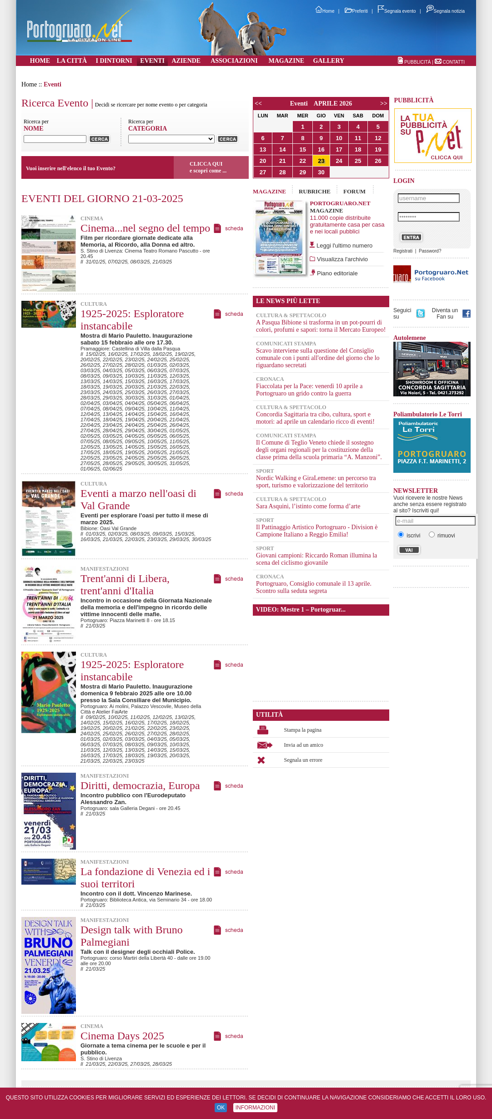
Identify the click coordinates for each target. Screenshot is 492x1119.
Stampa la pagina (303, 730)
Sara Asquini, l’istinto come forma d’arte (308, 506)
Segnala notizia (445, 11)
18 (358, 149)
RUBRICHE (315, 191)
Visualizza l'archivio (341, 259)
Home (325, 11)
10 (339, 138)
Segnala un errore (303, 760)
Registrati (402, 250)
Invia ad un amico (303, 745)
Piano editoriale (336, 273)
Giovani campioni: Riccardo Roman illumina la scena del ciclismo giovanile (316, 559)
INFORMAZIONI (255, 1107)
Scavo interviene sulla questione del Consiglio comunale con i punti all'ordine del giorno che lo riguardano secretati (318, 358)
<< (258, 103)
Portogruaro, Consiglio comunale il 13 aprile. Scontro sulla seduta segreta (314, 587)
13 (263, 149)
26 (378, 160)
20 (263, 160)
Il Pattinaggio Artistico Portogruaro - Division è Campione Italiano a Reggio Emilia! (317, 531)
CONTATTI (453, 62)
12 (378, 138)
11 (358, 138)
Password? (430, 250)
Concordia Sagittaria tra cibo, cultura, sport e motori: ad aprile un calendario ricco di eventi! (315, 418)
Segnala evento (397, 11)
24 (339, 160)
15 (303, 149)
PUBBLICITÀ (417, 62)
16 (321, 149)
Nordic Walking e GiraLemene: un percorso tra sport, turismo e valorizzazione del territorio (316, 482)
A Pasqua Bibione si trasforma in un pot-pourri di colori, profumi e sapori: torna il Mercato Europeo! (321, 326)
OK (221, 1107)
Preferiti (356, 11)
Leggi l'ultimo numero (344, 245)
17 (339, 149)
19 (378, 149)
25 (358, 160)
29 (303, 172)
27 (263, 172)
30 (321, 172)
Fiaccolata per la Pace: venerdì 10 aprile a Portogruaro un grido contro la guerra (309, 390)
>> (383, 103)
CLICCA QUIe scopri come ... (208, 167)
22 (303, 160)
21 (282, 160)
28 (282, 172)
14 (282, 149)
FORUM (354, 191)
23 (321, 160)
